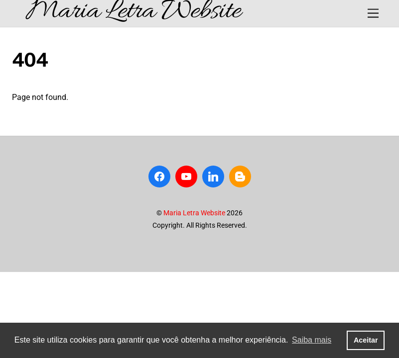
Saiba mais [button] (311, 340)
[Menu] (373, 13)
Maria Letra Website (194, 213)
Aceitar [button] (366, 340)
